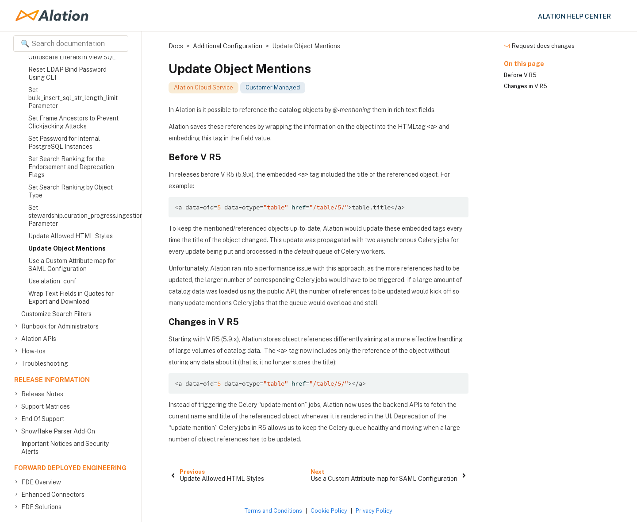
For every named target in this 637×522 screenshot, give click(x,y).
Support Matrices (45, 406)
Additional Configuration (227, 46)
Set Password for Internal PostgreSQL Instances (64, 142)
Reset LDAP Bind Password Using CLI (67, 73)
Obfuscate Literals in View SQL (72, 57)
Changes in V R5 (525, 86)
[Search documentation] (70, 43)
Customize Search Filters (56, 313)
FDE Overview (41, 482)
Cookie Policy (329, 510)
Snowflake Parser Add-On (58, 431)
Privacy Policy (374, 510)
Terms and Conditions (273, 510)
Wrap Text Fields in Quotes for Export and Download (71, 297)
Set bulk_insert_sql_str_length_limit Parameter (73, 97)
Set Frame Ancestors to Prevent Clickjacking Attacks (73, 122)
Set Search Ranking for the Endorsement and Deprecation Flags (71, 166)
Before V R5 (520, 75)
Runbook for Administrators (60, 326)
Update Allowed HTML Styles (70, 236)
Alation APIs (38, 339)
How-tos (33, 351)
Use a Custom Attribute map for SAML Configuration (71, 264)
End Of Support (42, 419)
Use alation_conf (52, 281)
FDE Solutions (41, 507)
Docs (176, 46)
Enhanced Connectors (52, 495)
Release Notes (42, 394)
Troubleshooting (44, 363)
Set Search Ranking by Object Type (70, 191)
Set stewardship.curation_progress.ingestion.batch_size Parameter (74, 215)
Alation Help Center (574, 16)
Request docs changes (539, 46)
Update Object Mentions (67, 248)
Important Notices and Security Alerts (65, 447)
